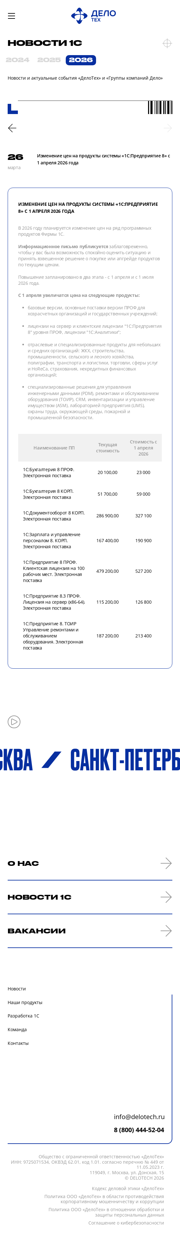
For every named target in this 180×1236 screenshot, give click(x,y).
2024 (17, 59)
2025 (49, 59)
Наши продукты (25, 1002)
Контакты (18, 1043)
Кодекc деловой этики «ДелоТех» (128, 1188)
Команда (17, 1029)
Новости (17, 989)
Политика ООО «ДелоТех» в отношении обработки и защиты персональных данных (106, 1212)
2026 (81, 59)
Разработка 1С (23, 1016)
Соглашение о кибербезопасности (126, 1223)
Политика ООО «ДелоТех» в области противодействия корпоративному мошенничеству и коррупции (104, 1199)
